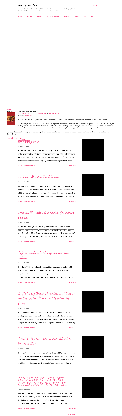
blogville (10, 109)
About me (29, 16)
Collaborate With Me (53, 16)
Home (20, 16)
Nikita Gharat (54, 113)
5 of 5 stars (29, 115)
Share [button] (20, 165)
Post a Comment (29, 165)
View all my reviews (14, 138)
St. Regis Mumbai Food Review (39, 177)
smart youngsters (27, 5)
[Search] (95, 5)
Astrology (76, 16)
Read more (72, 165)
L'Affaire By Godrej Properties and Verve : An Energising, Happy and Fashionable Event (46, 298)
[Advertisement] (61, 34)
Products (66, 16)
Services (39, 16)
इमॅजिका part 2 (28, 141)
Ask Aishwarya (88, 16)
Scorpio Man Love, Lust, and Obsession (31, 113)
